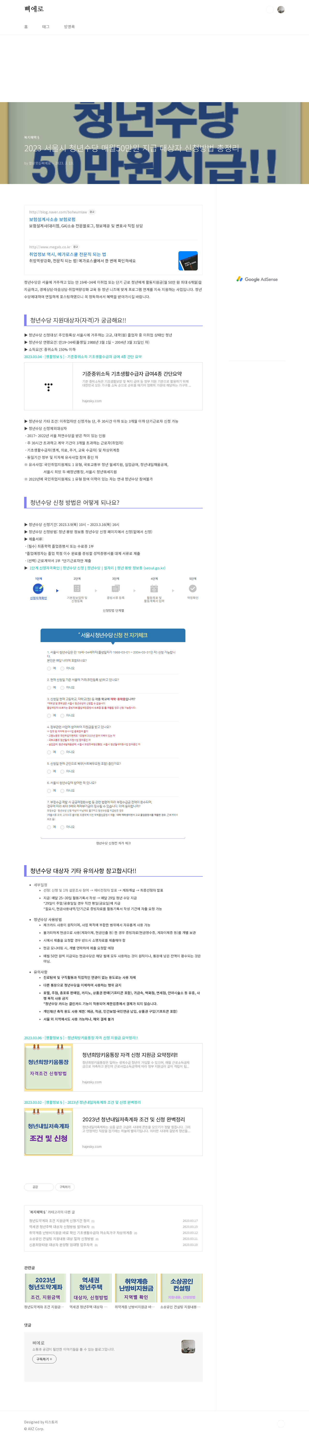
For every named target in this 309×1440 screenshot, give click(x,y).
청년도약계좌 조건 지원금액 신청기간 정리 (59, 1220)
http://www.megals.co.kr (49, 247)
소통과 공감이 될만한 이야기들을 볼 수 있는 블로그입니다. (73, 1349)
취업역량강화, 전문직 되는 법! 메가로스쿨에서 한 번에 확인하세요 (82, 260)
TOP (281, 1424)
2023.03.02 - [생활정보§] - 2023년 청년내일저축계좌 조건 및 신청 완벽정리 (82, 1102)
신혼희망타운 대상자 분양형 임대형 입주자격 (61, 1244)
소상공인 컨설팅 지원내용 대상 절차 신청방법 (61, 1238)
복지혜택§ (38, 1212)
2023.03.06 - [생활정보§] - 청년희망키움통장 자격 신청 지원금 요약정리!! (81, 1037)
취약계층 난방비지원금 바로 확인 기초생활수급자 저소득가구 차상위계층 (80, 1232)
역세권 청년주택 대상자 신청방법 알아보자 (59, 1226)
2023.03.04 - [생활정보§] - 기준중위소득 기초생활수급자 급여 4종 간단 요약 (83, 356)
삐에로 (33, 9)
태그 (45, 26)
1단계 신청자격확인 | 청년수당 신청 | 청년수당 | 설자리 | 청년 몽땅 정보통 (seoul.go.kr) (94, 567)
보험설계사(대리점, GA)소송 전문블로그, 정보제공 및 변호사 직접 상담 (86, 225)
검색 (270, 9)
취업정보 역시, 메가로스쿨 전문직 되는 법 (67, 254)
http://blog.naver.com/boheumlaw (58, 212)
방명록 (69, 26)
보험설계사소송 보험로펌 (52, 219)
